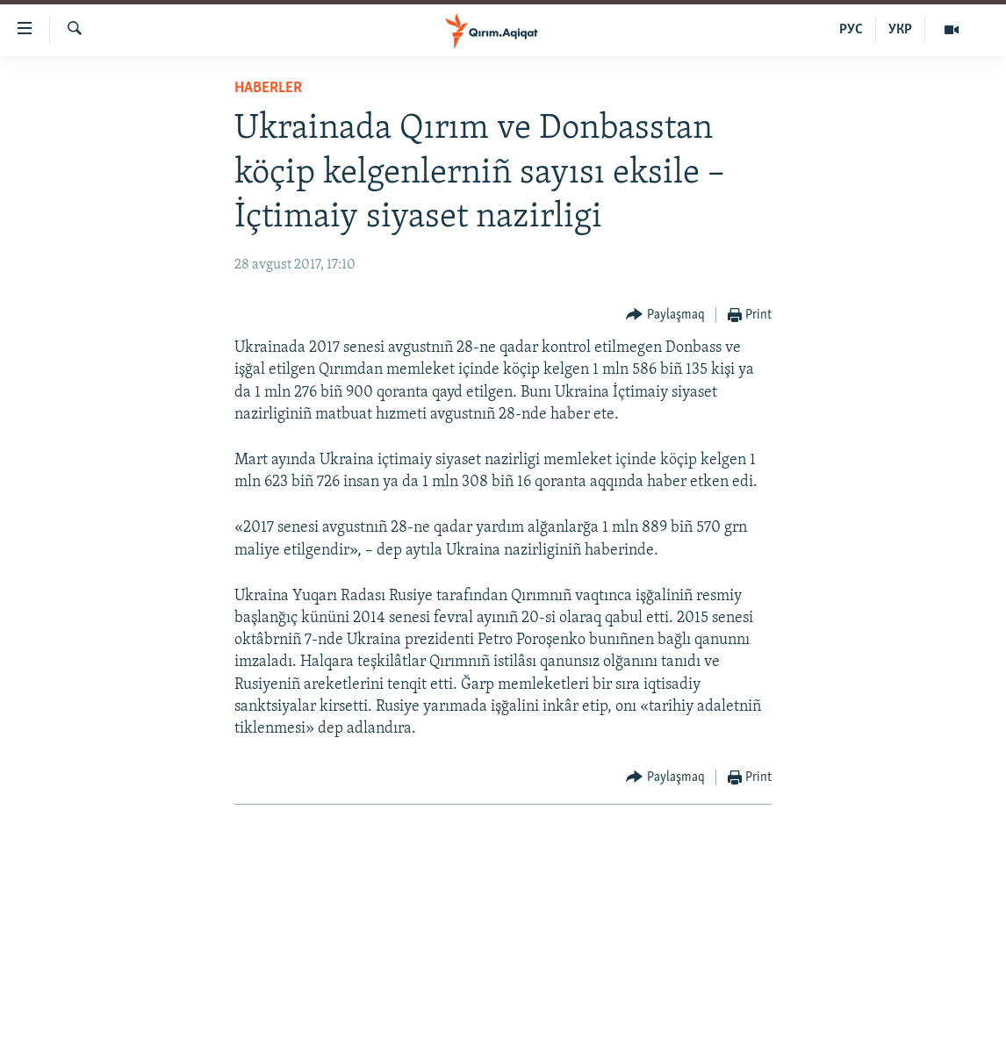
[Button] (665, 315)
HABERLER (268, 88)
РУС (851, 30)
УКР (900, 30)
